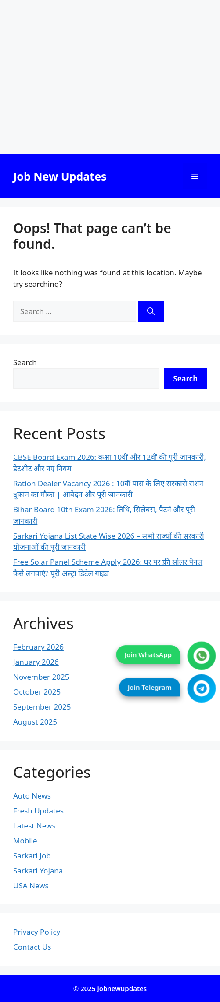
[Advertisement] (110, 77)
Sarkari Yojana (38, 870)
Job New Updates (60, 176)
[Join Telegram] (202, 688)
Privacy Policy (36, 932)
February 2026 (38, 647)
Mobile (25, 841)
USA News (31, 885)
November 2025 (41, 677)
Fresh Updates (38, 811)
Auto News (32, 796)
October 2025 (37, 692)
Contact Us (32, 947)
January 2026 (36, 662)
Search (25, 362)
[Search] (151, 311)
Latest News (34, 826)
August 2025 (35, 722)
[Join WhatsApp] (202, 655)
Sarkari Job (32, 855)
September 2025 (42, 707)
